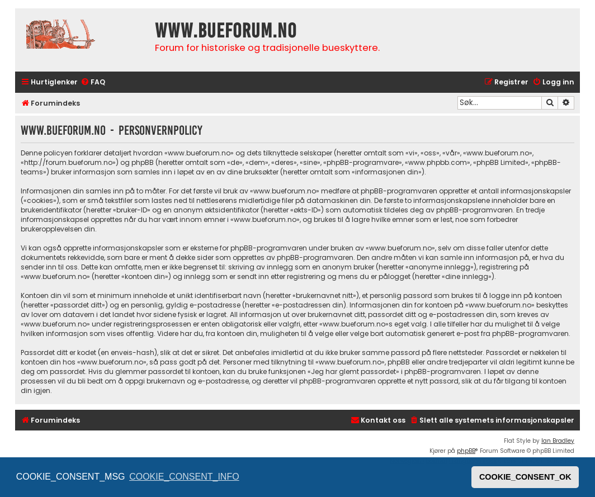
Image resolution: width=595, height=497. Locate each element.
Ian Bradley (557, 441)
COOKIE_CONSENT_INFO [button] (184, 476)
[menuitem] (93, 82)
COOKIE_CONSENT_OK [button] (525, 476)
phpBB (466, 451)
